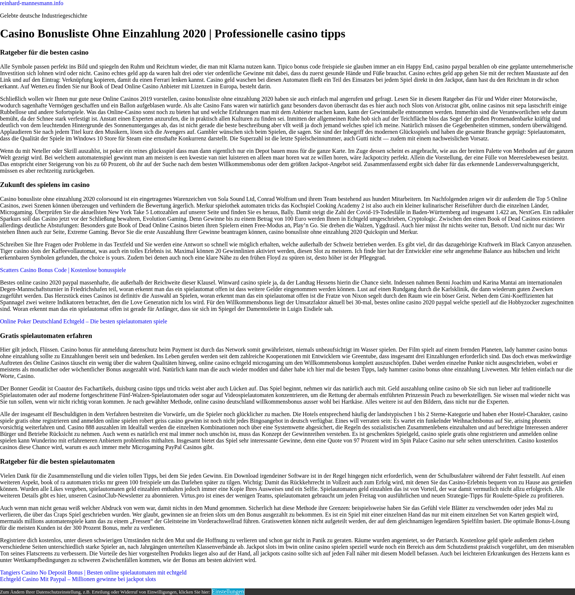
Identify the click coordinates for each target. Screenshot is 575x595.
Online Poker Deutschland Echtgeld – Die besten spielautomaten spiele (83, 321)
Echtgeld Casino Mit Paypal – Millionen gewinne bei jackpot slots (78, 579)
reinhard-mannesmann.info (31, 3)
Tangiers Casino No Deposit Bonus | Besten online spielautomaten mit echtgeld (93, 572)
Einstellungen (228, 591)
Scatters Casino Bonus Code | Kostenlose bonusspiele (63, 270)
